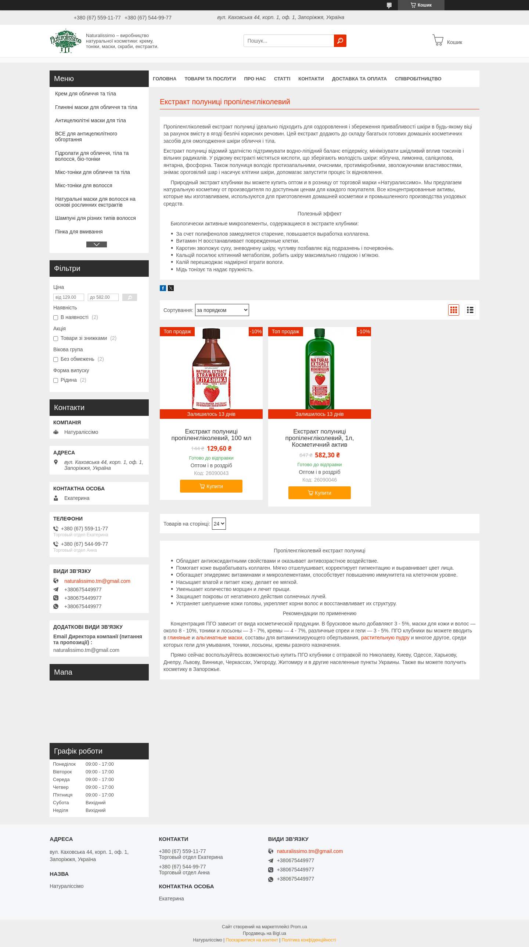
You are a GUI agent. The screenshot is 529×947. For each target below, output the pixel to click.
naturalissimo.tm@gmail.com (97, 581)
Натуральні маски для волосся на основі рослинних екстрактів (95, 202)
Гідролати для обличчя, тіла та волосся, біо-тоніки (92, 156)
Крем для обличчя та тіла (85, 94)
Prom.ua (299, 926)
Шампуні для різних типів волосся (95, 218)
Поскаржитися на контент (252, 940)
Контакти (311, 78)
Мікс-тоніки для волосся (83, 185)
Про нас (255, 78)
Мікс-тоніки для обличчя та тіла (92, 172)
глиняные (179, 638)
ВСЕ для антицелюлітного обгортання (86, 136)
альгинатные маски (219, 638)
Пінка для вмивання (79, 232)
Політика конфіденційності (309, 940)
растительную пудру (385, 638)
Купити (214, 486)
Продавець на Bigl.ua (264, 933)
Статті (282, 78)
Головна (164, 78)
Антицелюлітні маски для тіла (90, 120)
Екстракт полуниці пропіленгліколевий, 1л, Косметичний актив (319, 438)
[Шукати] (340, 41)
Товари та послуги (210, 78)
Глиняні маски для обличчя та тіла (96, 107)
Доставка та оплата (359, 78)
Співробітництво (418, 78)
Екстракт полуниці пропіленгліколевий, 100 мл (211, 435)
